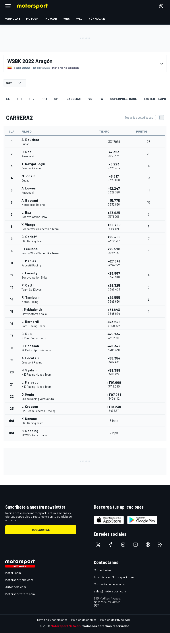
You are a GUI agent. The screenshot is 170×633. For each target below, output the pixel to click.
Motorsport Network (66, 626)
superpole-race (123, 99)
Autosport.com (15, 587)
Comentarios (102, 570)
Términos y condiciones (52, 620)
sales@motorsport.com (110, 591)
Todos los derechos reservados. (106, 626)
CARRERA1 (73, 99)
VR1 (90, 99)
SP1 (56, 99)
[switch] (144, 117)
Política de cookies (84, 620)
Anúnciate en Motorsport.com (114, 577)
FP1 (19, 99)
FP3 (44, 99)
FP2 (32, 99)
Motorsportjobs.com (19, 580)
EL (8, 99)
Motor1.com (13, 573)
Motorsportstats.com (20, 594)
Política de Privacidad (115, 620)
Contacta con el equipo (109, 584)
